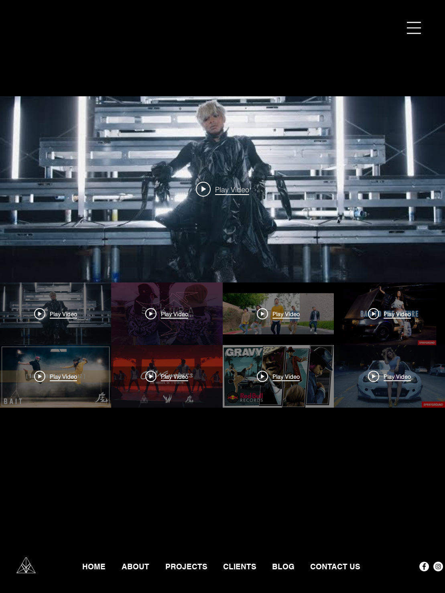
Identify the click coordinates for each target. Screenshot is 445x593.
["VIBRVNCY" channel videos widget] (222, 314)
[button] (414, 28)
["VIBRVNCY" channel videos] (222, 407)
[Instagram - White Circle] (438, 566)
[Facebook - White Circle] (424, 566)
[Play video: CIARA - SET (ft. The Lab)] (222, 189)
